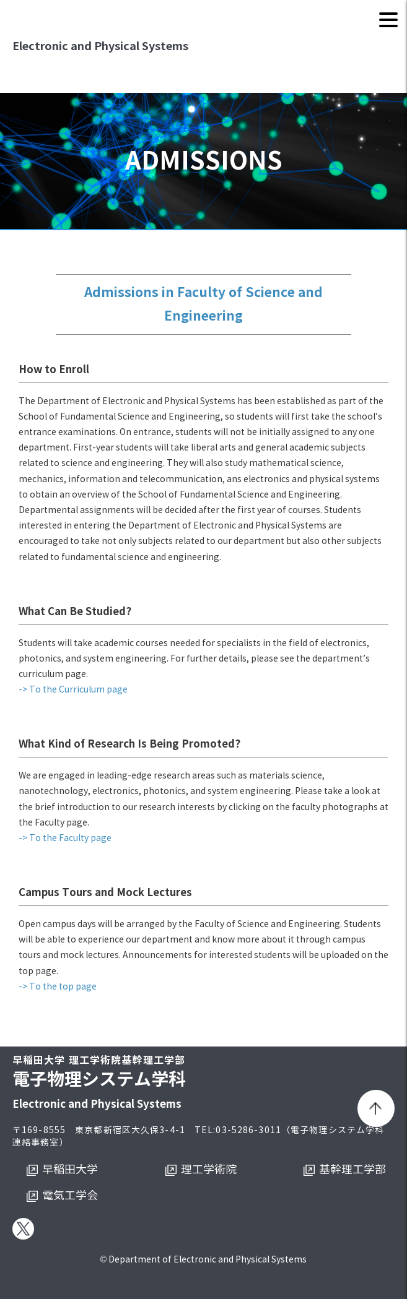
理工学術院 (209, 1169)
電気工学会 (70, 1195)
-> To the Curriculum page (73, 689)
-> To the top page (58, 987)
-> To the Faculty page (65, 838)
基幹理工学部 (352, 1169)
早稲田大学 (70, 1169)
